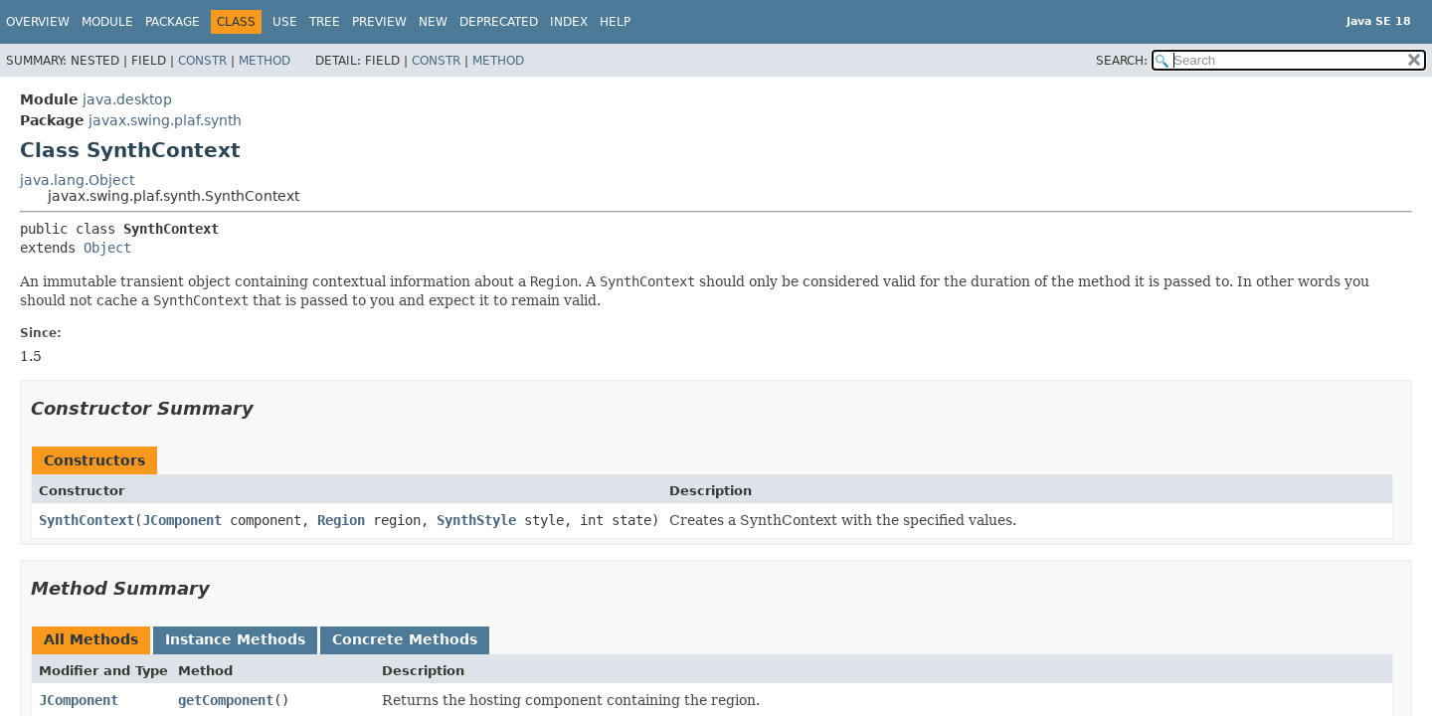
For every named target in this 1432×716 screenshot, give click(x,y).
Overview (38, 22)
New (433, 22)
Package (172, 22)
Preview (379, 22)
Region (341, 520)
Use (284, 22)
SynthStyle (476, 520)
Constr (202, 61)
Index (569, 22)
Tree (324, 22)
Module (107, 22)
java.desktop (127, 99)
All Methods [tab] (91, 639)
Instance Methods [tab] (235, 639)
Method (264, 61)
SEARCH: (1122, 61)
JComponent (182, 520)
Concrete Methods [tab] (404, 639)
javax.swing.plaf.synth (165, 120)
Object (107, 248)
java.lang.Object (77, 180)
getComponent (225, 700)
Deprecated (498, 22)
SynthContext (86, 520)
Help (615, 22)
